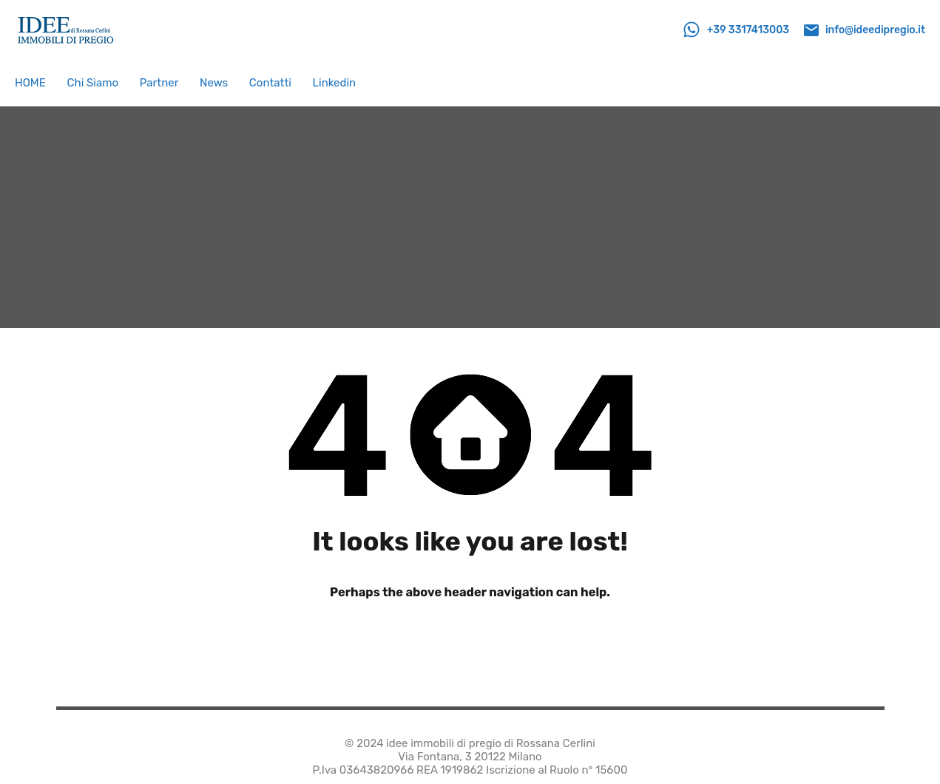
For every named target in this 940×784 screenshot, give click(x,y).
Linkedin (334, 82)
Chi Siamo (93, 82)
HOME (30, 82)
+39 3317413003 (748, 30)
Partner (159, 82)
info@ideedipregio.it (875, 30)
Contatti (270, 82)
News (214, 82)
